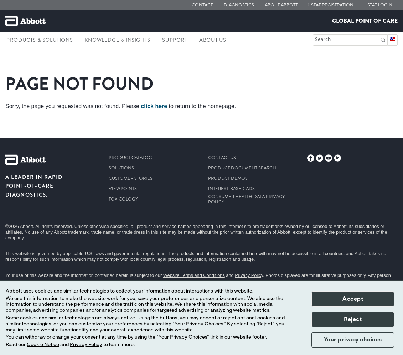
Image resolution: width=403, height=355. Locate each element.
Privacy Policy (249, 275)
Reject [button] (353, 319)
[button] (383, 39)
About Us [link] (212, 40)
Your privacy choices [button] (353, 340)
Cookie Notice (43, 344)
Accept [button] (352, 299)
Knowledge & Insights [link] (117, 40)
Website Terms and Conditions (194, 275)
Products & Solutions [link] (39, 40)
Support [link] (174, 40)
